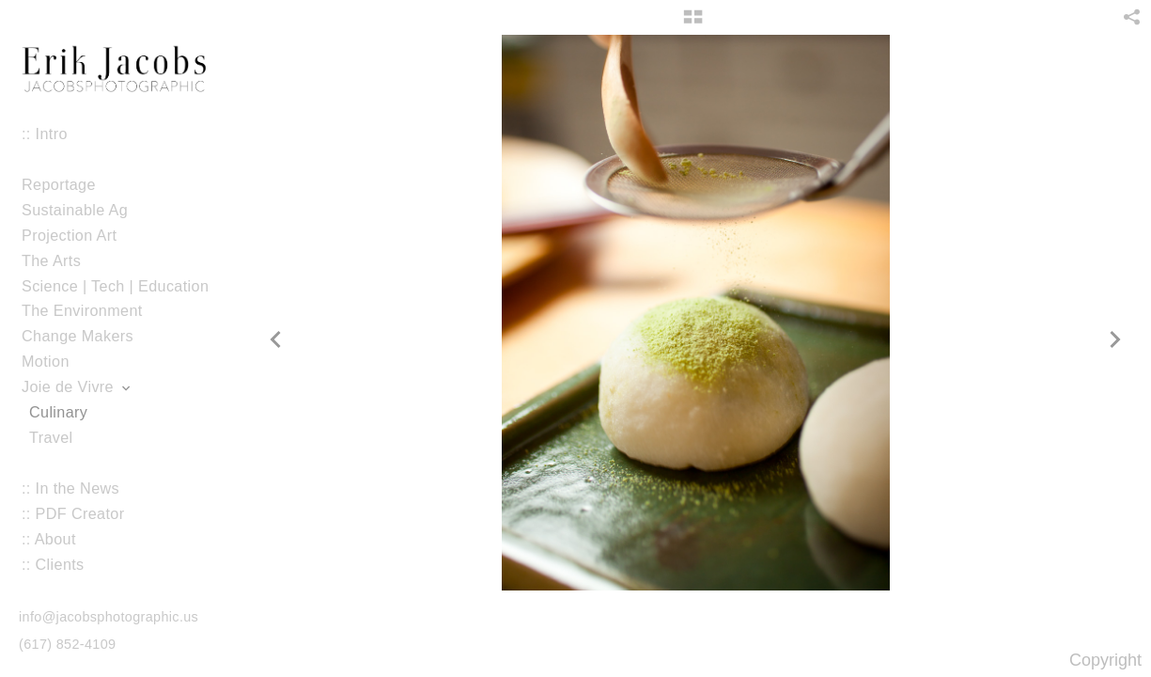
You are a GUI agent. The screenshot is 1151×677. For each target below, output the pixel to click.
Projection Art (79, 235)
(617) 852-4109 (67, 644)
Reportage (59, 184)
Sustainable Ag (75, 209)
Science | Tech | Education (115, 285)
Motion (55, 361)
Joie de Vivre (77, 387)
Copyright (1105, 660)
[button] (693, 23)
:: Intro (45, 133)
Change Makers (77, 335)
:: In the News (70, 488)
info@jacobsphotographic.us (108, 616)
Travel (51, 437)
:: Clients (53, 564)
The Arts (51, 260)
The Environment (82, 310)
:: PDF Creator (73, 513)
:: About (49, 538)
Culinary (58, 411)
